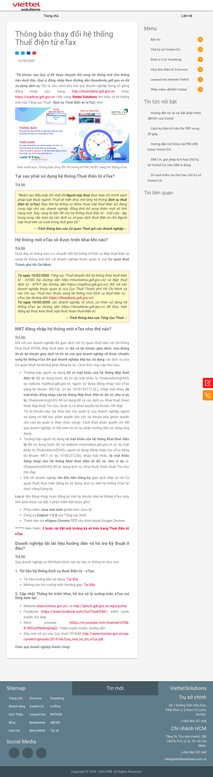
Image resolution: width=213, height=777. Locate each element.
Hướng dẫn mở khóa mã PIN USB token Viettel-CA (172, 146)
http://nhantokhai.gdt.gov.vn (93, 91)
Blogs (168, 16)
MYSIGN (56, 714)
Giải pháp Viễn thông (138, 16)
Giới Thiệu (16, 714)
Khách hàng (17, 706)
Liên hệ (186, 16)
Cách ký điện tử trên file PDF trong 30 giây (173, 131)
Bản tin (177, 39)
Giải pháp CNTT (102, 16)
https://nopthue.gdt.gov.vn (35, 97)
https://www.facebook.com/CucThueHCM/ (74, 612)
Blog (12, 722)
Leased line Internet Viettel (177, 79)
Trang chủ (51, 16)
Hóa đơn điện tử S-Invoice (177, 69)
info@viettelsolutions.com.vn (185, 759)
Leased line (37, 714)
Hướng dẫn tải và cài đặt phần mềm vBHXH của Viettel (174, 115)
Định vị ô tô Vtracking (177, 59)
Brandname (37, 722)
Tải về (54, 731)
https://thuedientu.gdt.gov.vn (70, 298)
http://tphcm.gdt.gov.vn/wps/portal (100, 606)
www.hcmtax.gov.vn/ (52, 606)
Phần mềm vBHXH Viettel (177, 89)
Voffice (55, 706)
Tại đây (72, 579)
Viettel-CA (36, 706)
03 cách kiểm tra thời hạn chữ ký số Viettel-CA (174, 178)
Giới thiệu (73, 16)
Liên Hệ (14, 731)
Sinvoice (35, 698)
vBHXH (55, 722)
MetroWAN (37, 731)
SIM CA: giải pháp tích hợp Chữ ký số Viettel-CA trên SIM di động (173, 162)
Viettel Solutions (84, 97)
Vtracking (57, 698)
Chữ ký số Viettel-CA (177, 49)
